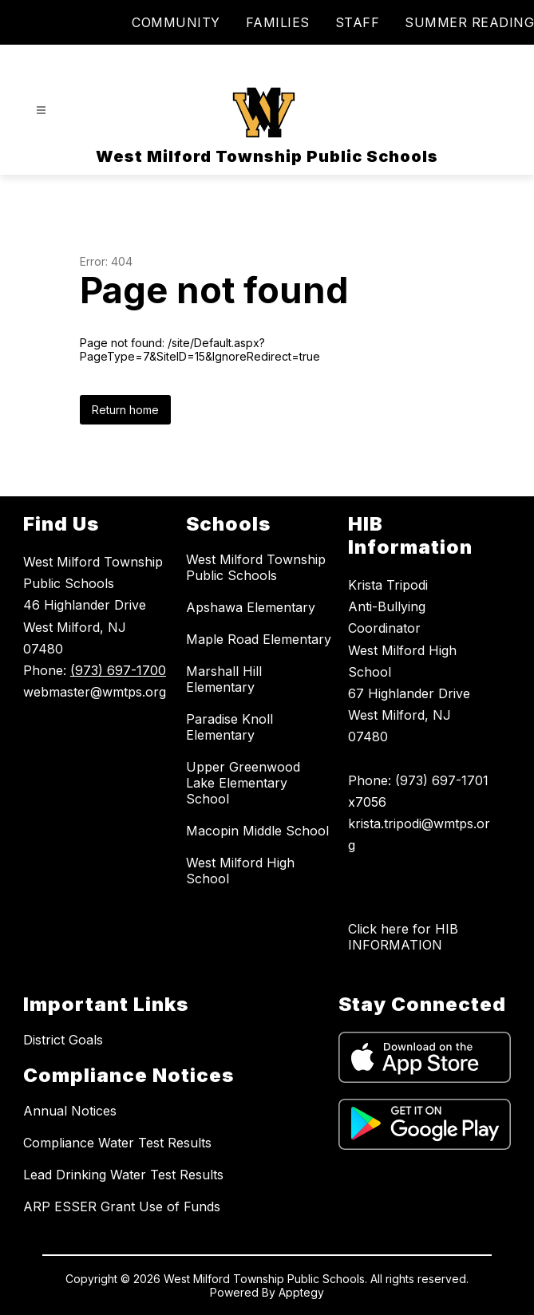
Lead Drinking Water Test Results (123, 1175)
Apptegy (301, 1292)
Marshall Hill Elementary (224, 679)
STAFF (357, 22)
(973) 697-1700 (118, 670)
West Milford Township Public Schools (256, 567)
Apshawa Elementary (250, 607)
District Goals (63, 1040)
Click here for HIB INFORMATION (403, 937)
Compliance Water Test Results (117, 1143)
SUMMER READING (469, 22)
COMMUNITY (176, 22)
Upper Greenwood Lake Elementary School (243, 783)
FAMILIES (278, 22)
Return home (125, 410)
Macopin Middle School (257, 831)
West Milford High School (240, 871)
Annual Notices (70, 1111)
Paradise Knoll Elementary (229, 727)
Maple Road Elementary (258, 639)
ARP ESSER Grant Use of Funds (121, 1206)
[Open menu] (41, 110)
